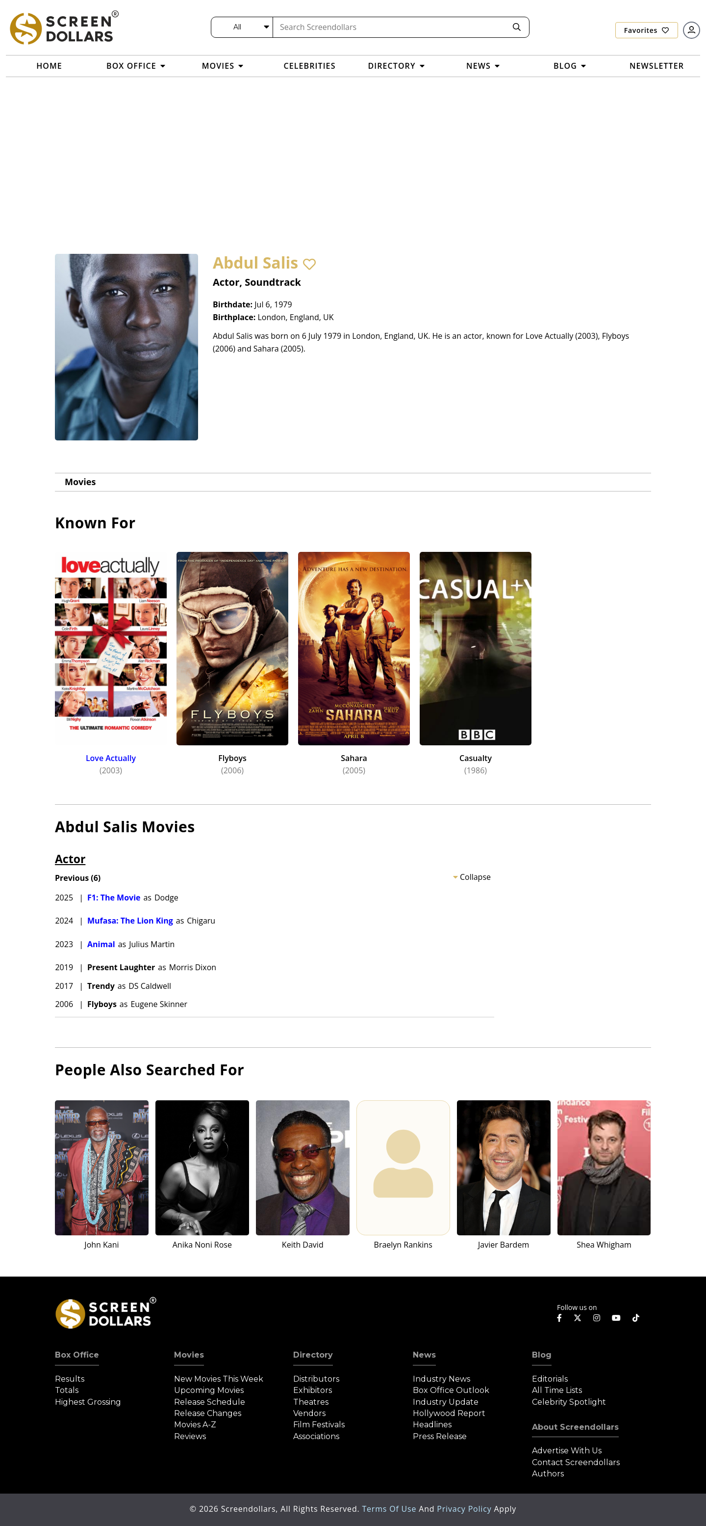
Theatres (310, 1402)
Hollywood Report (449, 1413)
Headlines (432, 1424)
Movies (80, 482)
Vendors (309, 1413)
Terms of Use (390, 1508)
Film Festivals (319, 1424)
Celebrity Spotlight (569, 1402)
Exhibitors (312, 1390)
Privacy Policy (465, 1508)
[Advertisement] (353, 150)
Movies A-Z (195, 1424)
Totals (66, 1390)
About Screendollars (575, 1427)
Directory (313, 1355)
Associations (316, 1436)
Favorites (646, 30)
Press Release (440, 1436)
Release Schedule (209, 1402)
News (424, 1355)
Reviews (190, 1436)
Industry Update (446, 1402)
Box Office (77, 1355)
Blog (542, 1355)
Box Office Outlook (451, 1390)
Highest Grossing (88, 1402)
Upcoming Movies (209, 1390)
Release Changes (207, 1413)
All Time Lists (557, 1390)
